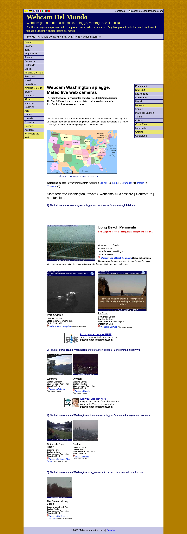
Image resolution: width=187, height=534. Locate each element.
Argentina (30, 95)
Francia (28, 57)
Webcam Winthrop (57, 389)
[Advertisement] (105, 62)
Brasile (28, 91)
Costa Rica (30, 84)
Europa (28, 42)
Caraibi (139, 132)
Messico (29, 80)
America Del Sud (33, 88)
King (114, 183)
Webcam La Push (109, 327)
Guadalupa (141, 135)
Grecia (28, 69)
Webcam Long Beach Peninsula (116, 258)
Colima (139, 120)
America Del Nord (48, 36)
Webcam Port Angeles (60, 326)
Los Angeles (141, 94)
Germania (30, 61)
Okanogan (127, 183)
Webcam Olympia (82, 391)
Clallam (103, 183)
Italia (27, 50)
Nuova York (141, 97)
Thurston (52, 186)
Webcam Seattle (82, 457)
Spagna (29, 46)
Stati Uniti (67, 36)
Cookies (111, 530)
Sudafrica (29, 107)
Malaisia (29, 118)
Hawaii (138, 101)
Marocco (29, 103)
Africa (28, 99)
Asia (27, 111)
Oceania (29, 126)
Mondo (31, 36)
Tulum (138, 116)
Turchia (28, 114)
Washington (90, 36)
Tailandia (29, 122)
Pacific (140, 183)
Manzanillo (140, 128)
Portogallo (30, 65)
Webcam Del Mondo (57, 17)
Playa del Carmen (144, 113)
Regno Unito (31, 53)
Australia (29, 130)
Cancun (139, 109)
